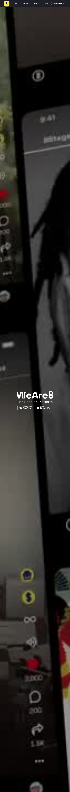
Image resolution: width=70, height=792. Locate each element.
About (16, 3)
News (46, 3)
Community (26, 3)
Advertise (37, 3)
